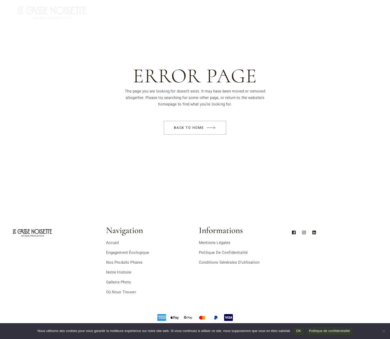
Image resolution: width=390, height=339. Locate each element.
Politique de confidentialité (223, 252)
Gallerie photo (118, 282)
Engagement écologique (127, 252)
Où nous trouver (121, 292)
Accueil (112, 242)
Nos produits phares (124, 262)
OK (298, 331)
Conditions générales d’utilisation (229, 262)
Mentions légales (214, 242)
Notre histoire (119, 272)
